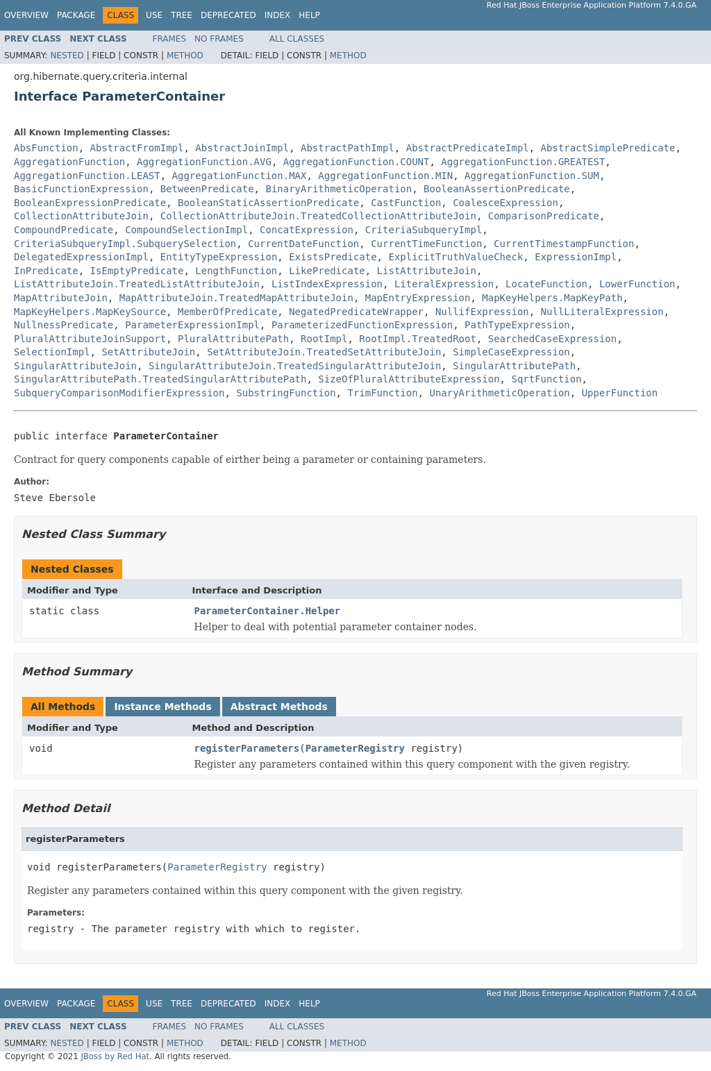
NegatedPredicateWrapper (356, 311)
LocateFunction (546, 283)
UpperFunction (620, 392)
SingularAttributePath (514, 365)
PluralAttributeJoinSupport (90, 338)
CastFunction (406, 202)
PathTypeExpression (517, 324)
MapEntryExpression (418, 297)
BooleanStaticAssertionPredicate (268, 202)
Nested (66, 55)
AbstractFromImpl (137, 147)
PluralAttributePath (233, 338)
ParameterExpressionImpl (192, 324)
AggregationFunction (69, 161)
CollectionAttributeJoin (81, 215)
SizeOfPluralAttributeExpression (408, 379)
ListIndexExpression (327, 283)
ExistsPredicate (332, 256)
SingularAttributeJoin (75, 365)
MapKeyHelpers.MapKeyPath (552, 297)
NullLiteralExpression (602, 311)
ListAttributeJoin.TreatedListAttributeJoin (137, 283)
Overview (26, 15)
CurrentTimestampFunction (564, 243)
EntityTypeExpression (219, 256)
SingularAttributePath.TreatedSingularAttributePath (160, 379)
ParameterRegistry (355, 748)
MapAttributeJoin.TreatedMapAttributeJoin (236, 297)
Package (76, 15)
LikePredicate (327, 270)
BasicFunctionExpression (81, 188)
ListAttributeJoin (426, 270)
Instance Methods (162, 706)
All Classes (296, 39)
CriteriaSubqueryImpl (424, 229)
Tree (181, 15)
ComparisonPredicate (543, 215)
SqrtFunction (546, 379)
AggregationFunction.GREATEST (523, 161)
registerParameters (247, 748)
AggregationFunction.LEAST (87, 175)
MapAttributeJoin (61, 297)
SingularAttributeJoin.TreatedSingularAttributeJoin (295, 365)
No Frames (219, 39)
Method (185, 55)
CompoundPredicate (63, 229)
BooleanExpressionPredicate (90, 202)
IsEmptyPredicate (137, 270)
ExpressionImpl (576, 256)
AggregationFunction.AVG (204, 161)
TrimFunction (382, 392)
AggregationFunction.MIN (385, 175)
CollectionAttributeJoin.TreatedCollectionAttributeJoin (318, 215)
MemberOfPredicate (227, 311)
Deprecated (228, 15)
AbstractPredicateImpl (467, 147)
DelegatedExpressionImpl (81, 256)
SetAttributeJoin (148, 351)
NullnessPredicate (63, 324)
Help (309, 15)
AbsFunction (46, 147)
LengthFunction (236, 270)
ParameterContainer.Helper (267, 610)
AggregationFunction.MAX (239, 175)
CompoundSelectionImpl (186, 229)
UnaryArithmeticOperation (499, 392)
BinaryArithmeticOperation (338, 188)
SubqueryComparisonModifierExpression (119, 392)
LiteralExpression (444, 283)
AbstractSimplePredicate (608, 147)
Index (278, 15)
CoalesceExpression (505, 202)
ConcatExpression (306, 229)
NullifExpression (482, 311)
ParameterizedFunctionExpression (362, 324)
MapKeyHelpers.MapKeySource (90, 311)
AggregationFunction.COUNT (356, 161)
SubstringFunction (285, 392)
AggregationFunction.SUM (532, 175)
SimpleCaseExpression (511, 351)
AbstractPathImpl (347, 147)
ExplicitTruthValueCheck (455, 256)
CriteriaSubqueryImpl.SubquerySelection (125, 243)
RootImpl (324, 338)
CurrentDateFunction (303, 243)
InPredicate (46, 270)
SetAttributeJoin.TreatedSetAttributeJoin (324, 351)
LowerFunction (637, 283)
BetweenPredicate (207, 188)
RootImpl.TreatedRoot (417, 338)
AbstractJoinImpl (242, 147)
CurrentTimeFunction (426, 243)
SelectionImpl (52, 351)
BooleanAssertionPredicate (497, 188)
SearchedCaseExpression (552, 338)
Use (154, 15)
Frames (170, 39)
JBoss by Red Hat (115, 1056)
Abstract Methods (279, 706)
